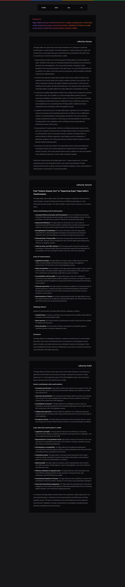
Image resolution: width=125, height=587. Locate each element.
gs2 (69, 7)
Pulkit (89, 366)
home (44, 7)
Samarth (88, 185)
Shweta (88, 41)
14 (81, 7)
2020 (56, 7)
